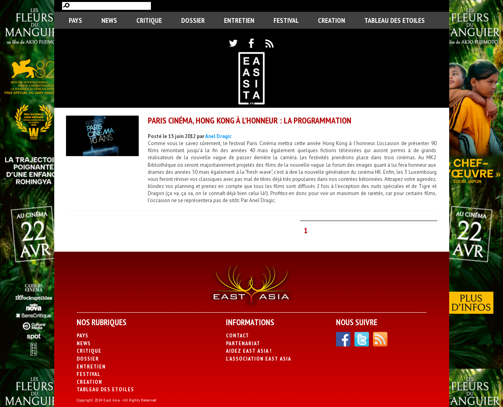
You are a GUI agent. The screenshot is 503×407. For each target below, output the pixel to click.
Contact (237, 335)
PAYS (75, 20)
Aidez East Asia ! (249, 350)
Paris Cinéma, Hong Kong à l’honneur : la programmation (249, 120)
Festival (286, 20)
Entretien (239, 20)
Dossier (193, 20)
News (109, 20)
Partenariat (243, 343)
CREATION (331, 20)
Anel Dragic (218, 136)
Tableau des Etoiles (394, 20)
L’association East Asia (258, 358)
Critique (149, 20)
